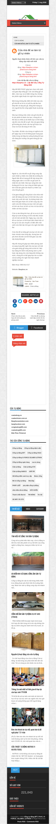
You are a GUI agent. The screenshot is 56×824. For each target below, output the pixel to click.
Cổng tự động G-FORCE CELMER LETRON (27, 457)
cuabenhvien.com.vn (19, 418)
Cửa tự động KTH (29, 467)
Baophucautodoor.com (20, 421)
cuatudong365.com (18, 430)
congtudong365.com (19, 427)
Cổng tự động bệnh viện (32, 448)
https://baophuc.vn (19, 83)
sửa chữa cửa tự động (19, 490)
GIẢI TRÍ (32, 471)
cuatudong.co (16, 415)
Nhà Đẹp (31, 481)
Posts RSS (21, 822)
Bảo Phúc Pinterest (18, 433)
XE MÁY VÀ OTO (18, 499)
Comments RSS (33, 822)
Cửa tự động (19, 40)
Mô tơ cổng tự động (19, 481)
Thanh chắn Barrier (19, 494)
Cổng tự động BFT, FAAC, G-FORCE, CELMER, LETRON (28, 818)
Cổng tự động (17, 448)
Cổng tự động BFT (18, 453)
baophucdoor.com (18, 424)
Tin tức (40, 494)
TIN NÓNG (31, 494)
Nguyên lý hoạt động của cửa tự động (25, 654)
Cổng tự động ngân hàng (21, 462)
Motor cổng (38, 476)
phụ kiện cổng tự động (31, 485)
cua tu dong (36, 462)
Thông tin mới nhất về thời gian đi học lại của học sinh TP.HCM (26, 690)
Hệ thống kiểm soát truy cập (22, 476)
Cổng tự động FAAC (34, 453)
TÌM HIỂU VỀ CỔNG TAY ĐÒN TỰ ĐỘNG (25, 536)
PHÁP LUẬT (16, 485)
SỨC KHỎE (34, 490)
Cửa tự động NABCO (19, 471)
